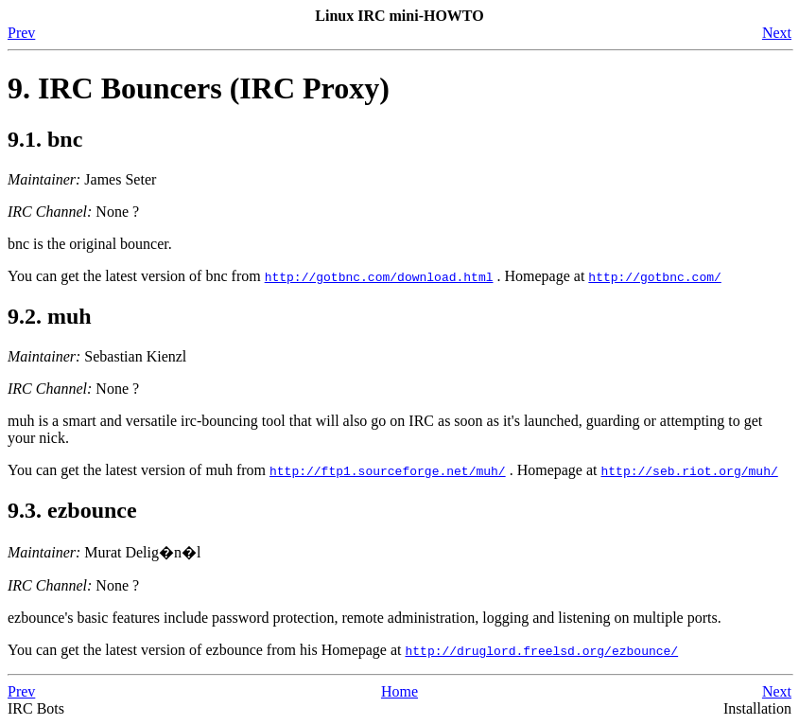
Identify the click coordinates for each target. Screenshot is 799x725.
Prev (21, 33)
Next (776, 33)
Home (399, 691)
